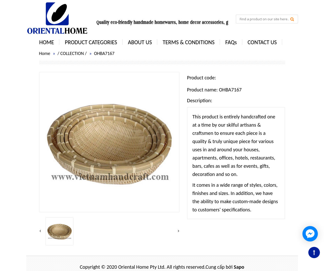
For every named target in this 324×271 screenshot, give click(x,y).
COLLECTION (72, 53)
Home (44, 53)
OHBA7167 (104, 53)
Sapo (239, 267)
